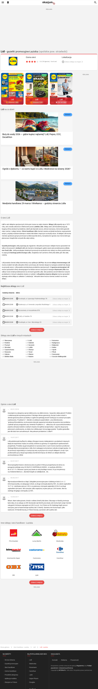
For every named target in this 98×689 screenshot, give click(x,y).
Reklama (64, 660)
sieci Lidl (12, 286)
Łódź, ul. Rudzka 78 (25, 316)
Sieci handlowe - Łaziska (21, 647)
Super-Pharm (33, 678)
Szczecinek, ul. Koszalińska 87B (29, 310)
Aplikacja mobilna (11, 678)
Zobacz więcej (36, 330)
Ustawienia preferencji (66, 668)
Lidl (34, 647)
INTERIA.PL (62, 670)
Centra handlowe (10, 671)
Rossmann (33, 667)
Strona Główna (10, 660)
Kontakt (55, 660)
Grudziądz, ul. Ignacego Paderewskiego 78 (32, 298)
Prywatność (74, 660)
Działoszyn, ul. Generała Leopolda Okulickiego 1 (34, 304)
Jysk (31, 675)
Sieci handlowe (10, 667)
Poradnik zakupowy (11, 675)
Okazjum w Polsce (11, 682)
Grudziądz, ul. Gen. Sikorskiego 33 (29, 322)
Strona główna (4, 647)
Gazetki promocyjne (11, 664)
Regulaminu (80, 665)
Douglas (32, 682)
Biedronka (32, 664)
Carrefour (32, 671)
